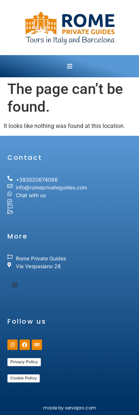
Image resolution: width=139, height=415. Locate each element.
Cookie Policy (23, 378)
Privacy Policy (24, 362)
